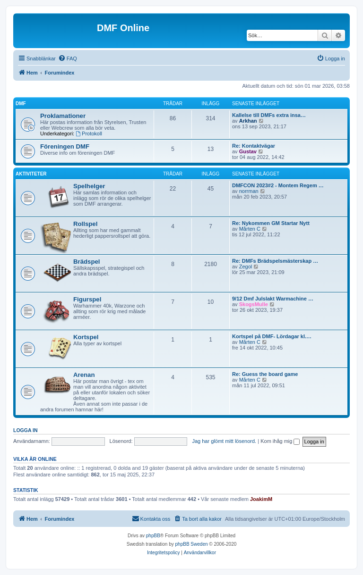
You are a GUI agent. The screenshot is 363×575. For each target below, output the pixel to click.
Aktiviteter (31, 173)
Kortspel (86, 337)
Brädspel (86, 261)
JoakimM (261, 499)
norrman (249, 191)
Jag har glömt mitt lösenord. (224, 441)
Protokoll (89, 133)
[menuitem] (67, 58)
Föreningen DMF (64, 146)
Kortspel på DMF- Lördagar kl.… (271, 336)
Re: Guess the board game (265, 374)
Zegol (245, 266)
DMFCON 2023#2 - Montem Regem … (278, 185)
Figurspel (87, 299)
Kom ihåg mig (280, 441)
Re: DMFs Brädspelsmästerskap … (275, 261)
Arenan (84, 374)
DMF (21, 103)
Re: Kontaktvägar (253, 146)
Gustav (248, 151)
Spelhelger (89, 186)
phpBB (153, 535)
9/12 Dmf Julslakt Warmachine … (272, 298)
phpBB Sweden (191, 544)
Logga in (25, 430)
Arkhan (248, 121)
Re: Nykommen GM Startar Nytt (271, 223)
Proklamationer (63, 115)
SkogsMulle (253, 304)
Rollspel (85, 223)
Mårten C (249, 229)
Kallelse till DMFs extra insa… (269, 115)
